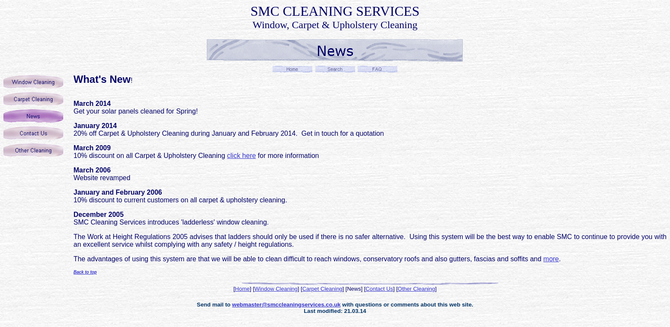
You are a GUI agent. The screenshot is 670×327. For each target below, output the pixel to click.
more (551, 259)
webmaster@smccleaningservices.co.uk (286, 304)
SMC (264, 11)
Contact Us (379, 289)
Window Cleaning (275, 289)
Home (242, 289)
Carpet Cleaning (322, 289)
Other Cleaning (416, 289)
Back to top (85, 272)
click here (241, 155)
